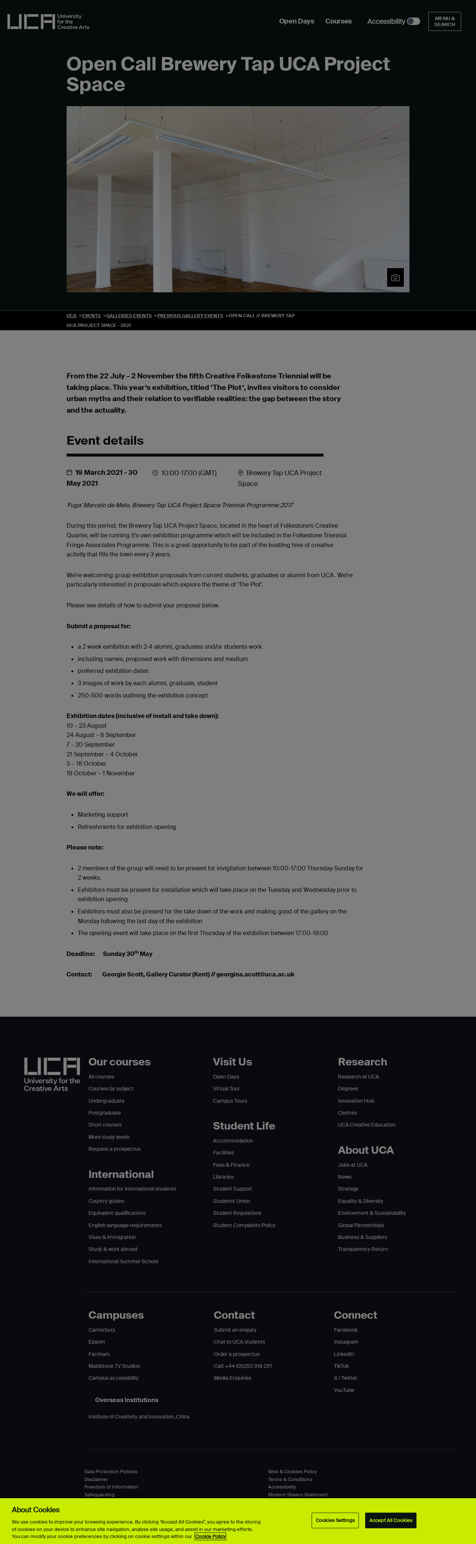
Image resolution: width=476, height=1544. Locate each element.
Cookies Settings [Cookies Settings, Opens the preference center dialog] (335, 1520)
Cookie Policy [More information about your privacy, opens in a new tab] (210, 1536)
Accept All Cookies (390, 1520)
